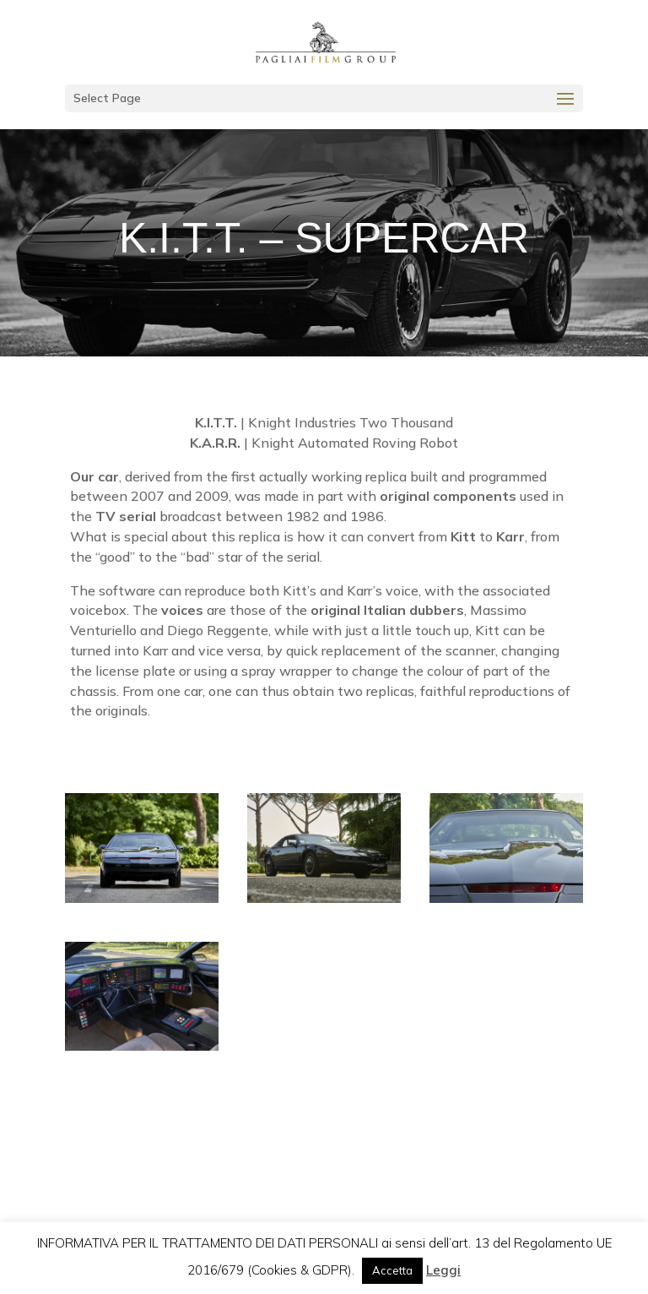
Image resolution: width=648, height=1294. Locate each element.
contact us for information (324, 1135)
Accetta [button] (392, 1270)
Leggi (443, 1270)
